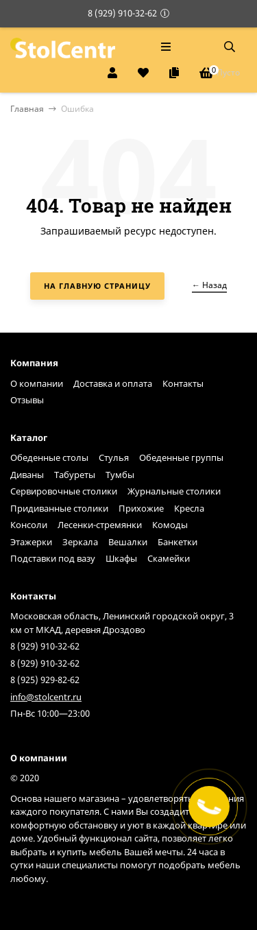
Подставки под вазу (52, 558)
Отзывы (27, 400)
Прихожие (141, 508)
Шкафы (121, 558)
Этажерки (31, 542)
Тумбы (120, 474)
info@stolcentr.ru (46, 697)
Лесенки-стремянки (100, 524)
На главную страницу (97, 286)
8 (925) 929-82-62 (44, 679)
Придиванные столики (59, 508)
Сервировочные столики (63, 491)
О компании (36, 383)
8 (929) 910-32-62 (122, 13)
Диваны (27, 474)
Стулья (114, 457)
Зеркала (80, 542)
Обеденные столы (49, 457)
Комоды (170, 524)
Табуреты (74, 474)
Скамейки (168, 558)
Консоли (28, 524)
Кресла (189, 508)
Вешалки (127, 542)
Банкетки (177, 542)
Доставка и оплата (112, 383)
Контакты (183, 383)
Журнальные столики (174, 491)
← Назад (209, 285)
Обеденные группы (181, 457)
